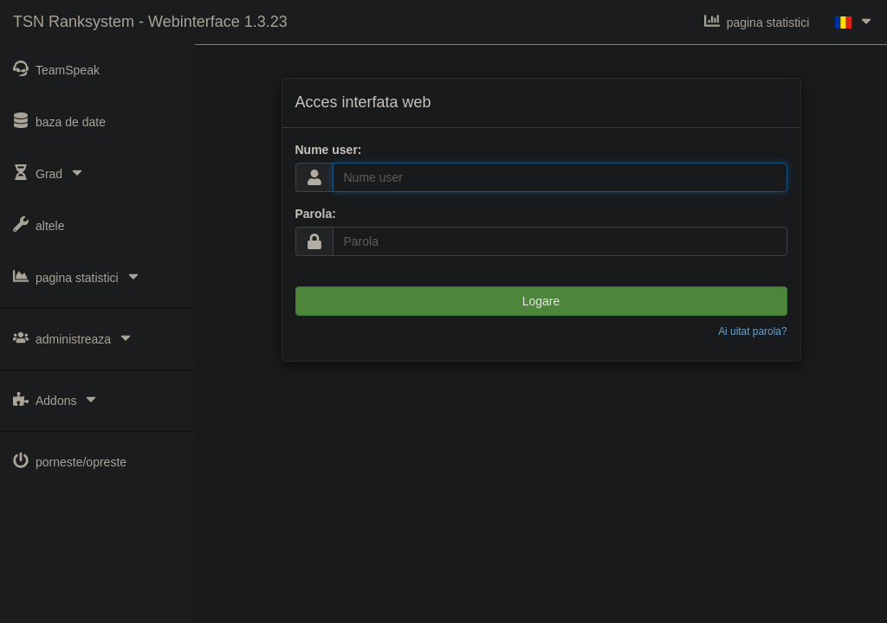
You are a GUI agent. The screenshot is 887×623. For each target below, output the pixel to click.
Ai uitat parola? (752, 331)
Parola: (315, 214)
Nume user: (328, 150)
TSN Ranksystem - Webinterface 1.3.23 (150, 21)
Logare (541, 301)
